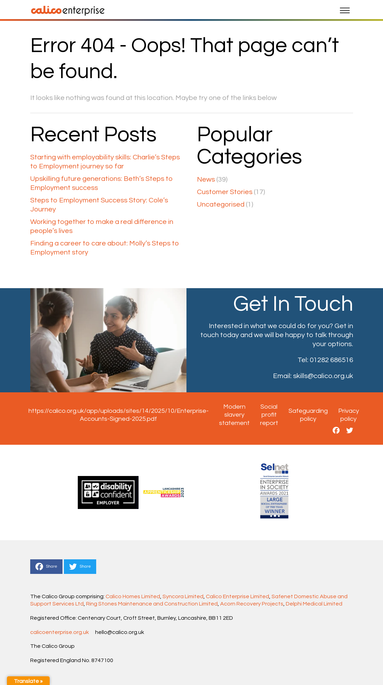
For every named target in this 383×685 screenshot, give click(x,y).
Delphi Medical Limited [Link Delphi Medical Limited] (314, 604)
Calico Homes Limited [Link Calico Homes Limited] (133, 596)
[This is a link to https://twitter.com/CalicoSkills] (349, 430)
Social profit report (269, 414)
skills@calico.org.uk (323, 376)
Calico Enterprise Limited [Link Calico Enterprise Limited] (237, 596)
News (206, 179)
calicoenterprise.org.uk (59, 632)
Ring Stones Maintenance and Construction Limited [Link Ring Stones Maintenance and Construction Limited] (152, 604)
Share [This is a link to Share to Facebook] (46, 566)
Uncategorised (220, 204)
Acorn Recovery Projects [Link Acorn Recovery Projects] (251, 604)
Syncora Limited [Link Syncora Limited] (183, 596)
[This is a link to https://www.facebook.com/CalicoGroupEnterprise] (336, 430)
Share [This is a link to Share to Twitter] (80, 566)
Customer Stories (224, 192)
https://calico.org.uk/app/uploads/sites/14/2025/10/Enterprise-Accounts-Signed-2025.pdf (118, 415)
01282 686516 (331, 360)
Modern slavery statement (234, 414)
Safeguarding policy (308, 415)
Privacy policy (348, 415)
